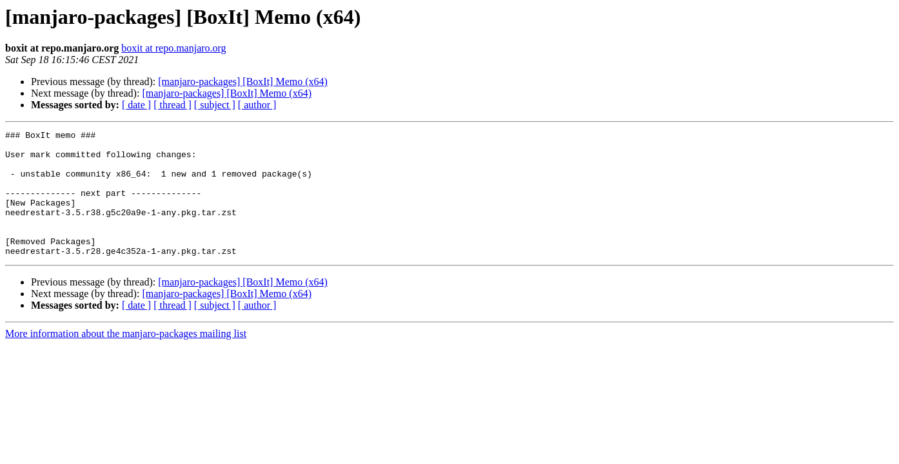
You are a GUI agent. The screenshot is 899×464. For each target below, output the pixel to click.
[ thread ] (172, 104)
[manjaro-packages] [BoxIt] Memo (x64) (243, 81)
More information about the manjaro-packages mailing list (125, 358)
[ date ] (136, 104)
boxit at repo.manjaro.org (173, 48)
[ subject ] (214, 104)
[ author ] (257, 104)
